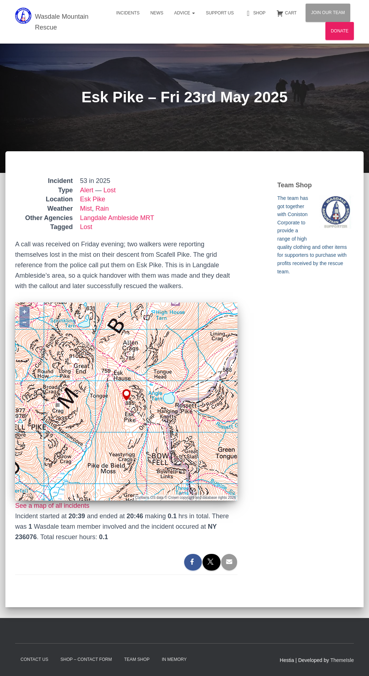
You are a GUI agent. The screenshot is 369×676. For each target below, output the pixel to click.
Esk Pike (92, 199)
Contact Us (34, 659)
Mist (86, 208)
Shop (255, 13)
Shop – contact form (86, 659)
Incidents (127, 12)
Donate (339, 30)
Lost (109, 190)
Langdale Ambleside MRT (117, 217)
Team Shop (137, 659)
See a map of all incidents (52, 505)
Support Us (220, 12)
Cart (286, 13)
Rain (102, 208)
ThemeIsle (342, 660)
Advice (184, 12)
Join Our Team (328, 12)
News (156, 12)
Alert (86, 190)
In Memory (174, 659)
